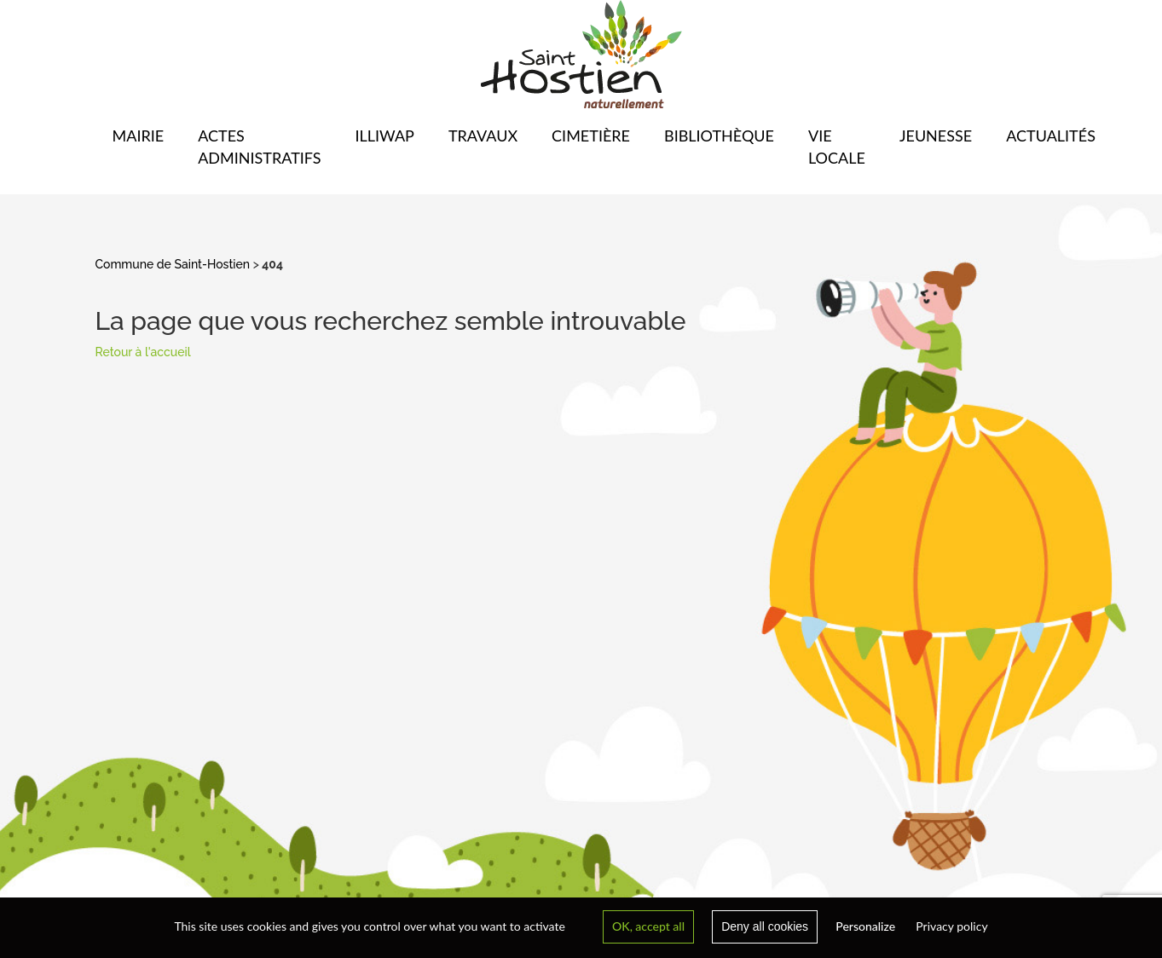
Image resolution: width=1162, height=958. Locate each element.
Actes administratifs (259, 146)
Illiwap (384, 135)
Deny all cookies (764, 926)
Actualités (1051, 135)
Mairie (139, 135)
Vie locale (836, 146)
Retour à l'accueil (143, 352)
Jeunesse (935, 135)
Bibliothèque (719, 135)
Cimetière (591, 135)
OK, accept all (648, 926)
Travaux (482, 135)
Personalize (865, 926)
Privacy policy (951, 926)
